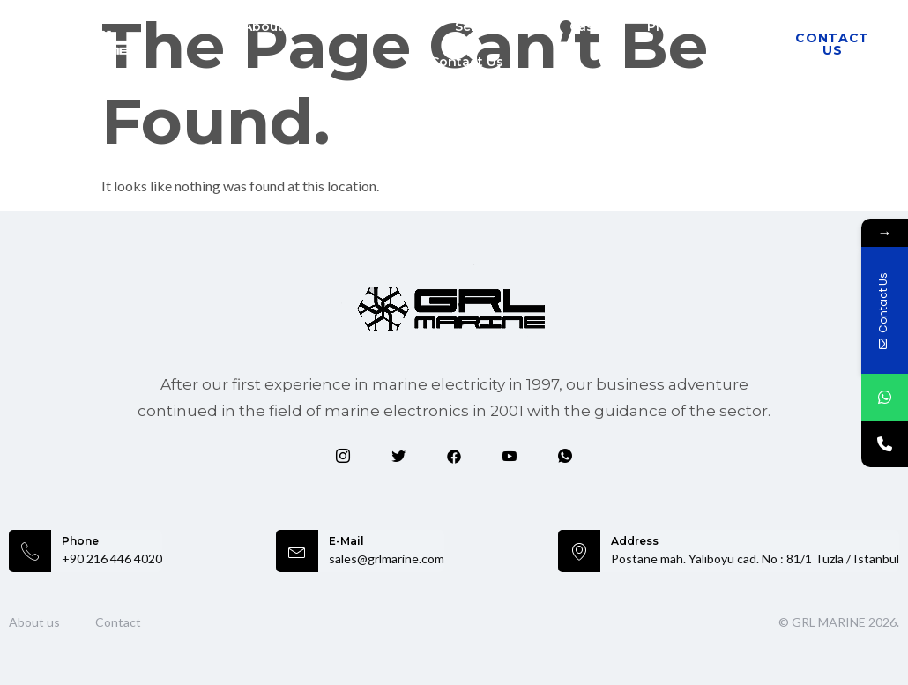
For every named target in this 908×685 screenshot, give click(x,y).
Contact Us (466, 62)
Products (687, 26)
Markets (379, 26)
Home (185, 26)
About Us (273, 26)
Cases (588, 26)
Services (493, 26)
